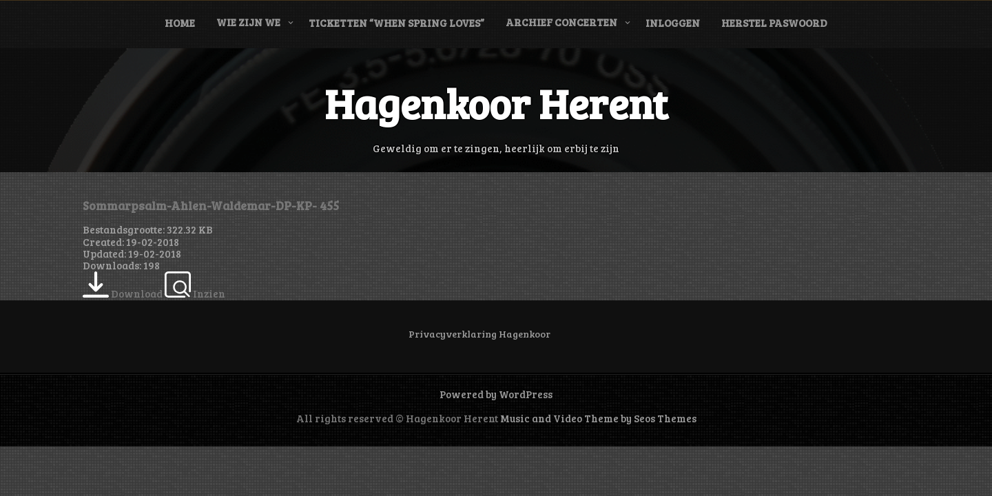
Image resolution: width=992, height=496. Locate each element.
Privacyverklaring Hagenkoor (479, 333)
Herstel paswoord (774, 23)
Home (180, 23)
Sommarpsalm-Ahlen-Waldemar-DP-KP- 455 (211, 205)
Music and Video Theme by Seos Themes (598, 418)
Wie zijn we (248, 22)
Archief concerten (561, 22)
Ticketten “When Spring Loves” (396, 23)
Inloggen (672, 23)
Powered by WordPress (496, 394)
